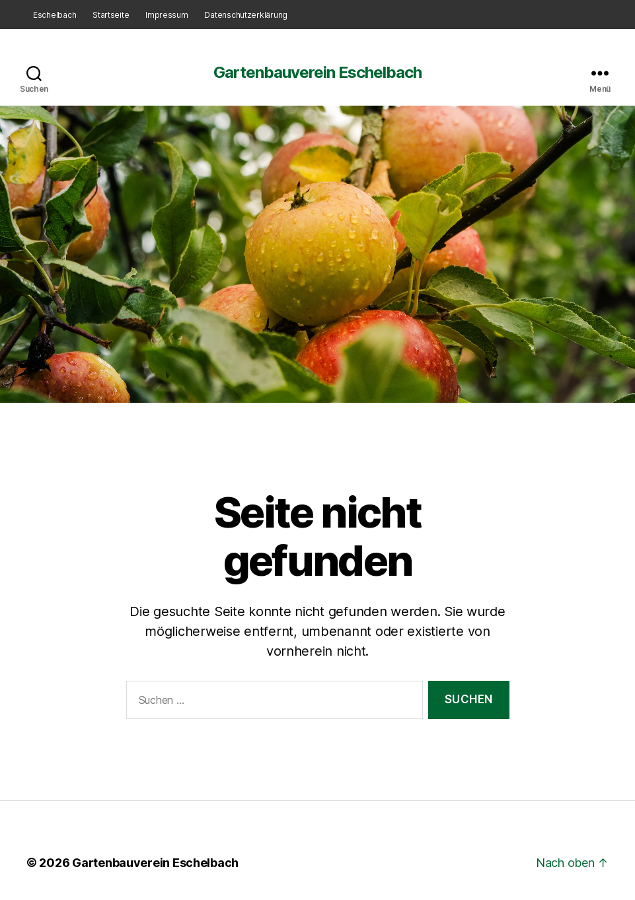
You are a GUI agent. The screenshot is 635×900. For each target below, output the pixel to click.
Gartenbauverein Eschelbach (317, 73)
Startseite (111, 15)
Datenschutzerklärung (245, 15)
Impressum (166, 15)
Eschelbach (54, 15)
